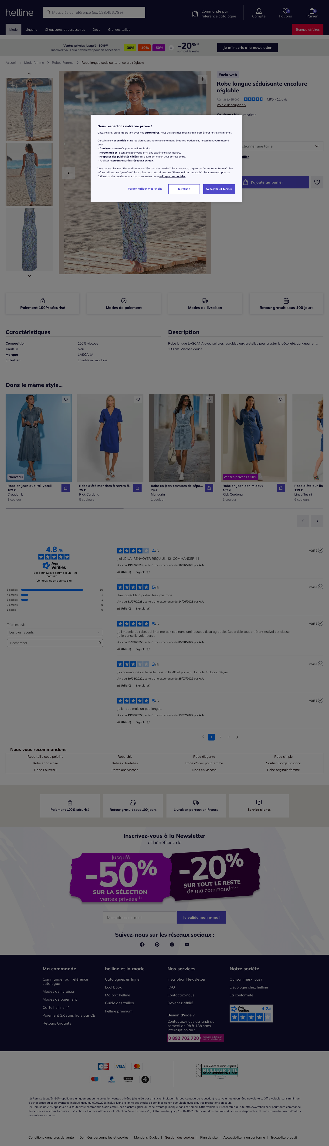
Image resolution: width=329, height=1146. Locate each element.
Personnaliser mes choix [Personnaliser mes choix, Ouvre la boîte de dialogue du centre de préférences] (145, 188)
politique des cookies (172, 176)
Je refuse (184, 189)
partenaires (152, 132)
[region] (166, 158)
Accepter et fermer (219, 189)
